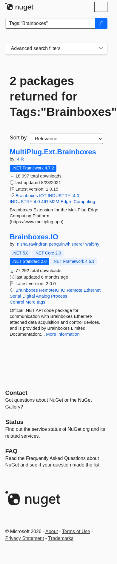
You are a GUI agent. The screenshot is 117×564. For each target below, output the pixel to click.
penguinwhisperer (67, 243)
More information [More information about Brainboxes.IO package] (63, 334)
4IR (20, 158)
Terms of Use (76, 531)
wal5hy (92, 243)
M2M (54, 201)
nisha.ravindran (33, 243)
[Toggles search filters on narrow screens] (100, 48)
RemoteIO (49, 290)
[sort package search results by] (66, 138)
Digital (28, 296)
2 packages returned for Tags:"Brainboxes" (56, 96)
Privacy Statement (24, 538)
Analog (43, 296)
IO (63, 290)
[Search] (101, 23)
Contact (16, 392)
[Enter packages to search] (50, 23)
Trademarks (60, 538)
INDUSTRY (21, 201)
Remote (74, 290)
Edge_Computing (78, 201)
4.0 (37, 201)
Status (14, 422)
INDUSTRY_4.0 (63, 195)
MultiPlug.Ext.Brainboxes (53, 152)
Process (59, 296)
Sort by (18, 138)
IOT (43, 195)
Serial (15, 296)
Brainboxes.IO (34, 237)
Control (17, 301)
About (51, 531)
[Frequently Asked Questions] (11, 451)
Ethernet (92, 290)
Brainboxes (27, 195)
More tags (35, 301)
